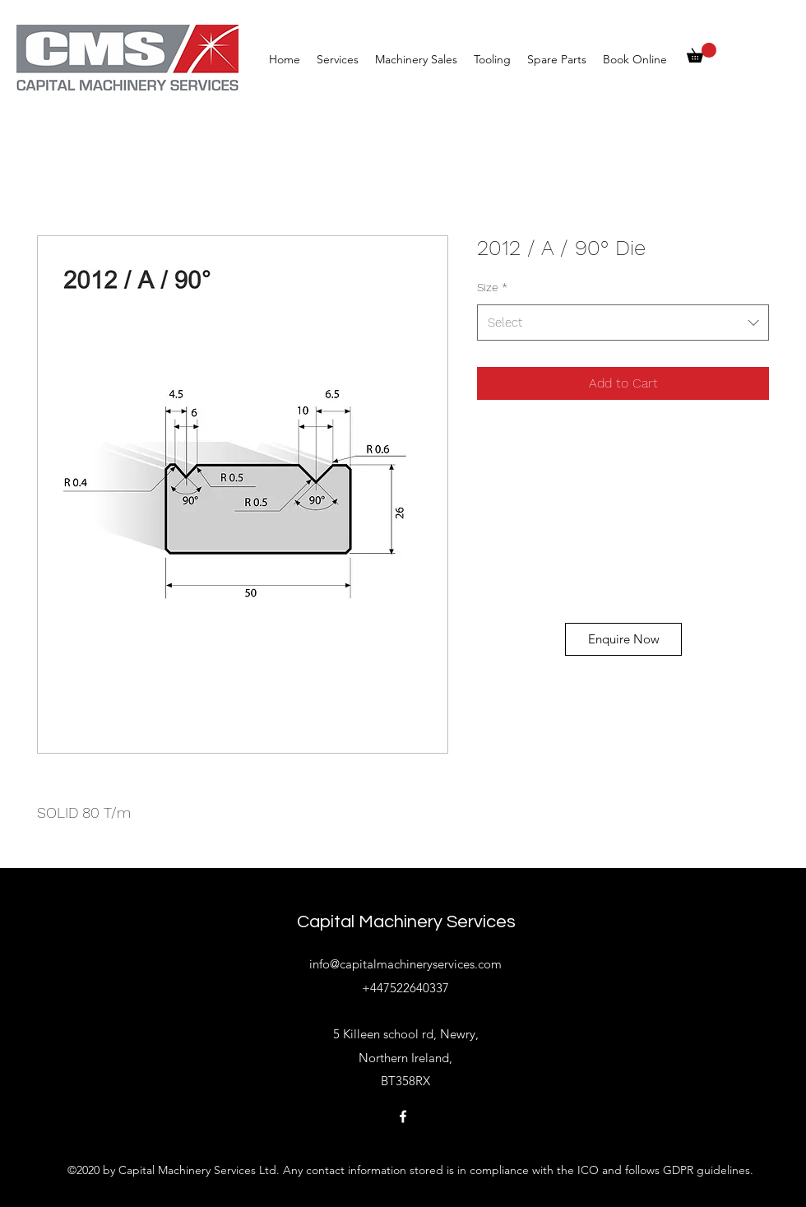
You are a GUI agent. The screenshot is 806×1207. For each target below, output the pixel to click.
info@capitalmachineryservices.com (405, 964)
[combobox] (623, 322)
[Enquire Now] (623, 639)
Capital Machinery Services (406, 921)
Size (492, 287)
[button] (701, 53)
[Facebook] (403, 1116)
